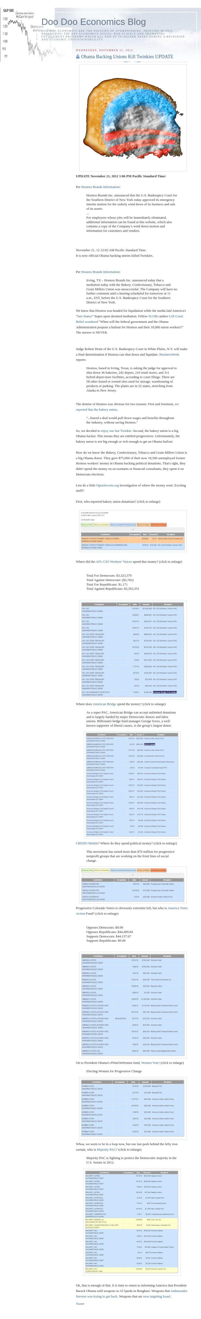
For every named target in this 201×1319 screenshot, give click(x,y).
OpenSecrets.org (107, 485)
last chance (84, 316)
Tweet (80, 1304)
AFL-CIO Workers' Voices (114, 562)
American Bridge (104, 704)
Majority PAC (106, 1149)
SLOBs (153, 316)
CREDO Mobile (87, 843)
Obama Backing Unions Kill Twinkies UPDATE (127, 56)
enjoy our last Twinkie (116, 431)
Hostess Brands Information (100, 187)
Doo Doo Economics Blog (93, 22)
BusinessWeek (169, 354)
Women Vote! (150, 1063)
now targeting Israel (156, 1296)
